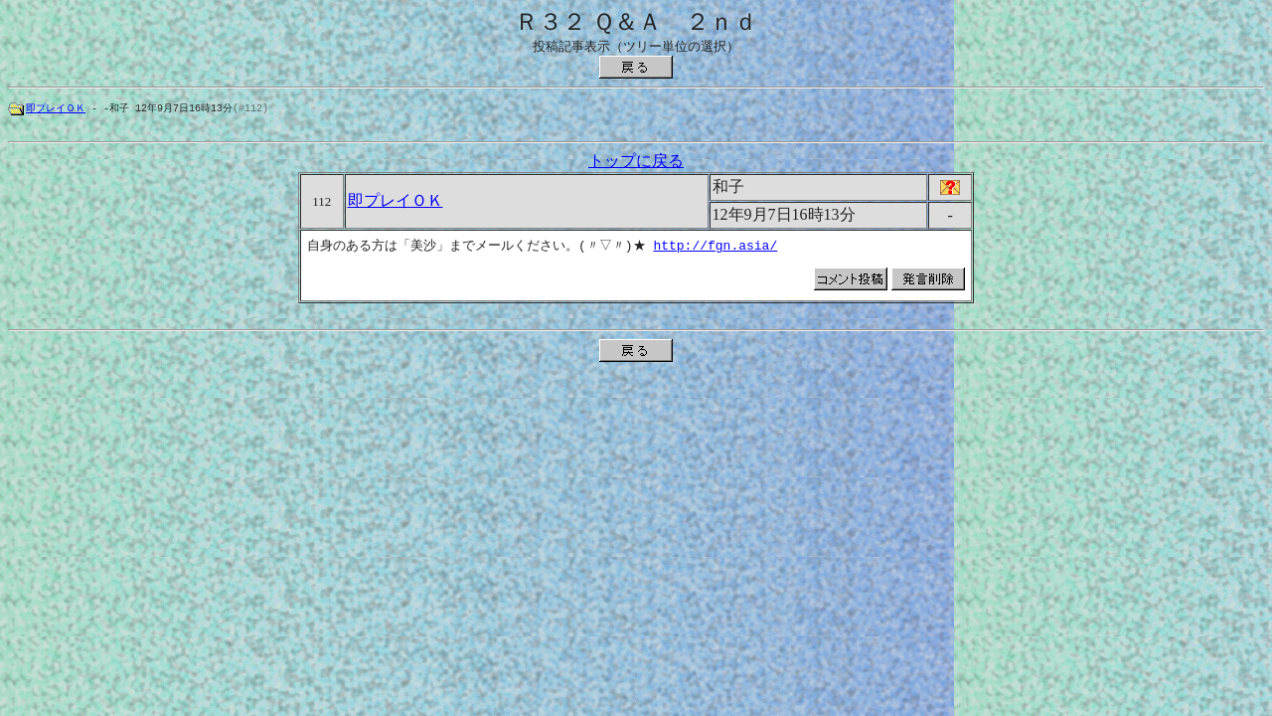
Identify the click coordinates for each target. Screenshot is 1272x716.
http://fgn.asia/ (718, 249)
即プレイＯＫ (55, 108)
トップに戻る (636, 163)
